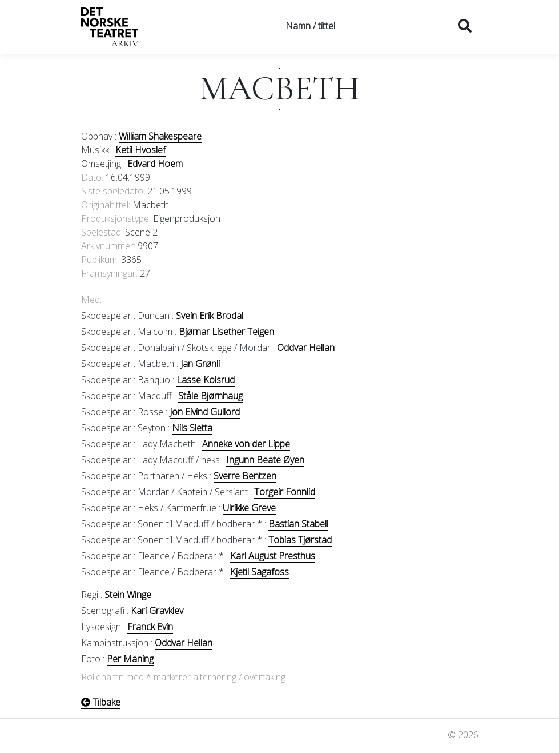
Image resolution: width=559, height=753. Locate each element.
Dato (91, 177)
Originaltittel (104, 204)
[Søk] (395, 25)
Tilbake (100, 702)
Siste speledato (112, 191)
